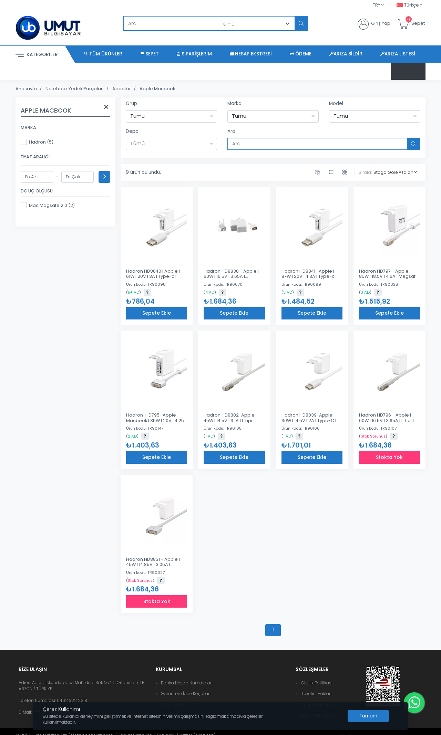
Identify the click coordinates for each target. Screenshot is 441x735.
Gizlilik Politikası (316, 683)
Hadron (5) (37, 142)
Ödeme (300, 54)
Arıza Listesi (397, 54)
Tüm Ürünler (103, 54)
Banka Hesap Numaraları (187, 683)
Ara (231, 131)
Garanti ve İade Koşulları (186, 693)
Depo (132, 131)
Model (336, 103)
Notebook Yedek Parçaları (74, 89)
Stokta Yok (389, 457)
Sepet (149, 54)
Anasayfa (26, 89)
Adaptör (121, 89)
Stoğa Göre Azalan (393, 172)
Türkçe (408, 5)
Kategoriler (37, 55)
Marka (234, 103)
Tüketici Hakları (316, 693)
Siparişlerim (194, 54)
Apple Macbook (157, 89)
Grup (131, 103)
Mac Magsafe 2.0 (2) (48, 205)
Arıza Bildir (345, 54)
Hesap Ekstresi (251, 54)
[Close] (368, 716)
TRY (376, 5)
